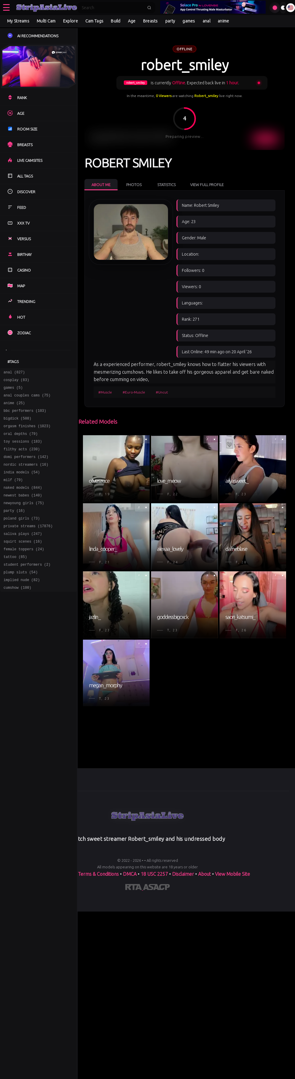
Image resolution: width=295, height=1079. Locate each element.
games (188, 21)
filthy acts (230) (22, 458)
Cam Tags (94, 21)
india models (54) (22, 484)
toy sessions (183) (23, 450)
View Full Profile (207, 185)
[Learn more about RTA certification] (134, 888)
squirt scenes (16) (23, 561)
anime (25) (14, 407)
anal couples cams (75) (27, 398)
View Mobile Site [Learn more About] (232, 874)
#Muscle (105, 392)
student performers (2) (27, 587)
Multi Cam (46, 21)
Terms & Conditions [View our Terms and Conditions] (98, 874)
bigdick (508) (17, 424)
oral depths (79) (21, 441)
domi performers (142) (26, 467)
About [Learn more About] (205, 874)
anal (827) (14, 372)
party (170, 21)
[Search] (112, 7)
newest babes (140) (23, 510)
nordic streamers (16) (26, 475)
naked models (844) (23, 501)
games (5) (13, 390)
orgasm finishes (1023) (27, 433)
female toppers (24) (24, 570)
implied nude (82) (22, 604)
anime (223, 21)
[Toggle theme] (283, 8)
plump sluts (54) (21, 596)
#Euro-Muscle (134, 392)
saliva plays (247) (23, 553)
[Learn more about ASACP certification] (156, 888)
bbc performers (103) (25, 415)
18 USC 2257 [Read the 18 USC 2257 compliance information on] (154, 874)
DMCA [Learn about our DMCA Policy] (130, 874)
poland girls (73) (22, 535)
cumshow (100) (17, 613)
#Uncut (162, 392)
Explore (70, 21)
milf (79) (13, 493)
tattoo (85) (15, 578)
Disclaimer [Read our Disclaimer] (183, 874)
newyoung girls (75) (24, 518)
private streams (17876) (28, 544)
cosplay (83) (16, 381)
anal (206, 21)
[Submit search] (149, 8)
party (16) (14, 527)
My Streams (18, 21)
